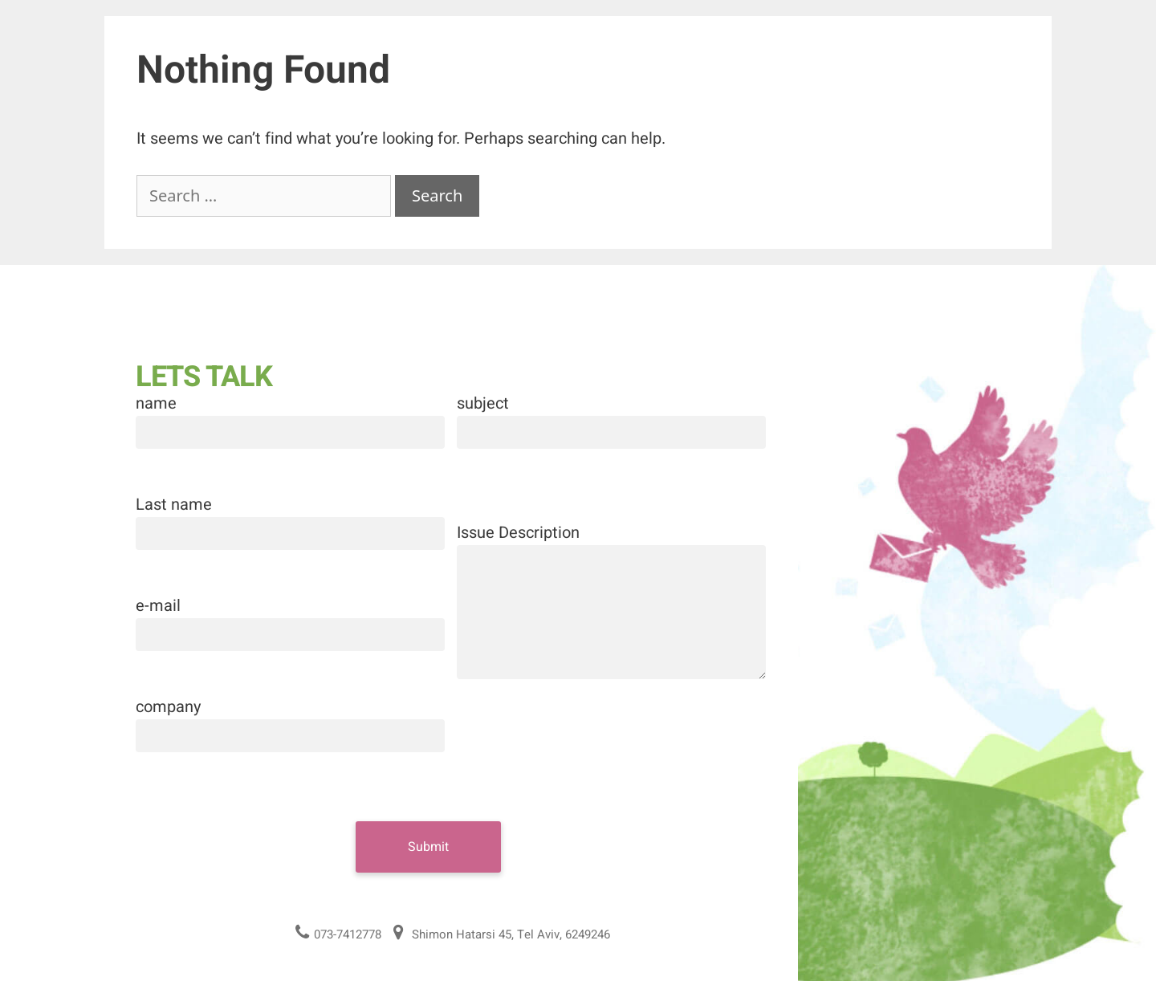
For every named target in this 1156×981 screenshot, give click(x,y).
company (168, 706)
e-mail (158, 605)
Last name (174, 504)
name (156, 403)
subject (483, 403)
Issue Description (518, 532)
